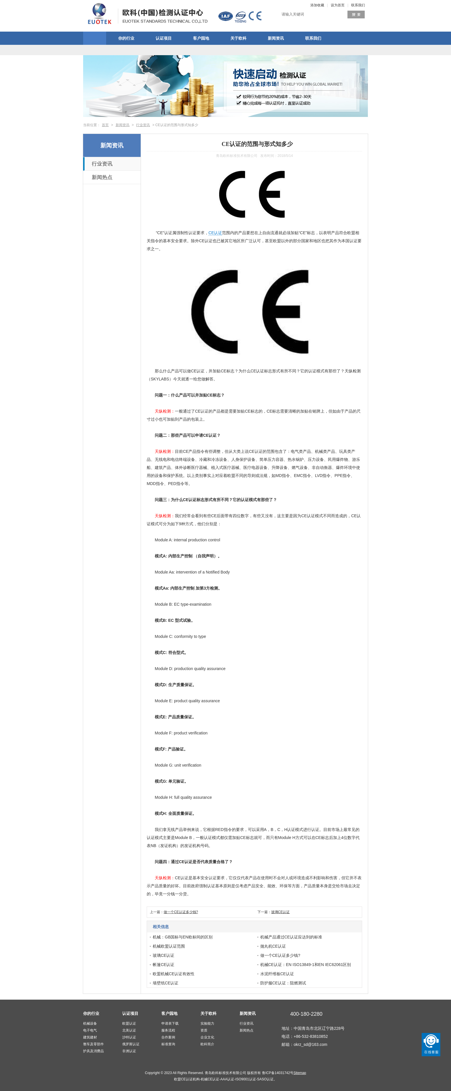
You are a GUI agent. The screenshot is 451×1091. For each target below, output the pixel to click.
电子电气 (90, 1030)
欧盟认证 (129, 1023)
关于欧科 (238, 38)
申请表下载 (170, 1023)
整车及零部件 (93, 1044)
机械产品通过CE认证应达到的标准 (291, 937)
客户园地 (201, 38)
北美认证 (129, 1030)
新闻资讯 (276, 38)
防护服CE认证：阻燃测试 (283, 983)
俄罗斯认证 (130, 1044)
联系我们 (358, 5)
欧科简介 (207, 1044)
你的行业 (126, 38)
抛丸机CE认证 (273, 946)
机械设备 (90, 1023)
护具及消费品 (93, 1051)
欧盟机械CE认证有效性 (173, 973)
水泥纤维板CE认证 (277, 973)
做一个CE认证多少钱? (181, 912)
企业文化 (207, 1037)
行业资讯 (143, 125)
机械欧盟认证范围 (169, 946)
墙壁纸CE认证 (165, 983)
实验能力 (207, 1023)
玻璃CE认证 (280, 912)
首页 (105, 125)
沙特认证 (129, 1037)
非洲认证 (129, 1051)
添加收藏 (317, 5)
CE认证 (215, 232)
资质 (203, 1030)
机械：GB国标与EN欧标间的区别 (183, 937)
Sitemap (299, 1073)
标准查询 (168, 1044)
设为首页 (338, 5)
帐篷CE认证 (163, 964)
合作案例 (168, 1037)
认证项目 (164, 38)
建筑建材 (90, 1037)
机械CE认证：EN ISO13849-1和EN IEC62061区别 (305, 964)
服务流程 (168, 1030)
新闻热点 (102, 177)
